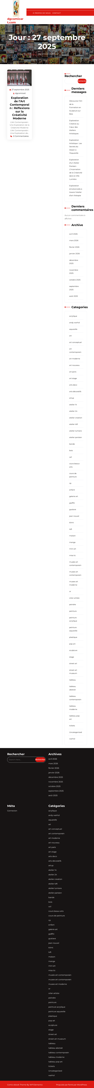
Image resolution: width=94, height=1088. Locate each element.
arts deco (73, 385)
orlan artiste (74, 598)
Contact (56, 13)
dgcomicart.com (15, 20)
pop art (72, 644)
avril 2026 (73, 234)
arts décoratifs (75, 391)
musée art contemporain (59, 975)
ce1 (70, 457)
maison (72, 536)
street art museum (57, 1039)
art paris (72, 372)
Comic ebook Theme (17, 1085)
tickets (72, 726)
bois (71, 450)
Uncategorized (75, 732)
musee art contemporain (59, 979)
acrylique (73, 316)
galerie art (73, 496)
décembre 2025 (55, 777)
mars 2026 (73, 240)
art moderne (74, 359)
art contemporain (56, 833)
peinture (73, 611)
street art (73, 663)
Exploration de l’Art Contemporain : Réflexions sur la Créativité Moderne (20, 108)
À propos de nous (42, 13)
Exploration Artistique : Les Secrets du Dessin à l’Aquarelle (75, 146)
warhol (72, 739)
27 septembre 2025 (20, 89)
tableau (72, 680)
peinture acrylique (56, 1007)
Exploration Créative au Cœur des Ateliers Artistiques (74, 127)
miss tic (72, 555)
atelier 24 (73, 411)
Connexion (12, 811)
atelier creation (75, 418)
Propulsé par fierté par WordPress (71, 1085)
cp (70, 483)
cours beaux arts (56, 911)
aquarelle (73, 329)
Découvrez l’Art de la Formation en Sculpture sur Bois (75, 107)
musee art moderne (57, 984)
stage (71, 657)
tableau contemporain (58, 1052)
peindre (72, 604)
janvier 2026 (74, 253)
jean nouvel (74, 516)
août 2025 (73, 296)
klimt (71, 522)
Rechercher (73, 76)
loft (70, 529)
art (70, 336)
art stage (73, 378)
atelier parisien (75, 437)
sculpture (73, 650)
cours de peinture (56, 916)
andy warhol (74, 322)
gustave (72, 509)
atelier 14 (73, 405)
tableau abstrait (55, 1048)
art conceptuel (75, 342)
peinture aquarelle (56, 1011)
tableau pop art (55, 1062)
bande (72, 444)
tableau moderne (56, 1057)
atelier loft (73, 424)
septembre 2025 (56, 791)
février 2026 (74, 247)
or (70, 591)
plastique (73, 637)
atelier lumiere (75, 431)
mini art (72, 549)
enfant (72, 490)
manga (72, 542)
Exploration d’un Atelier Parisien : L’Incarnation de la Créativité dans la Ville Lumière (75, 169)
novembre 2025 (55, 782)
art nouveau (74, 365)
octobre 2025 (74, 280)
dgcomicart (20, 93)
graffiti (72, 503)
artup (71, 398)
